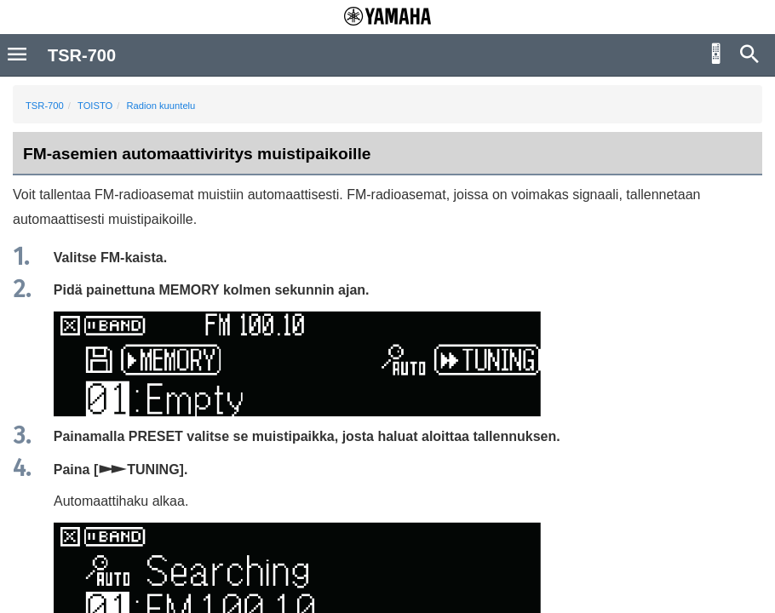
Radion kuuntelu (160, 105)
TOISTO (95, 105)
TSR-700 (45, 105)
